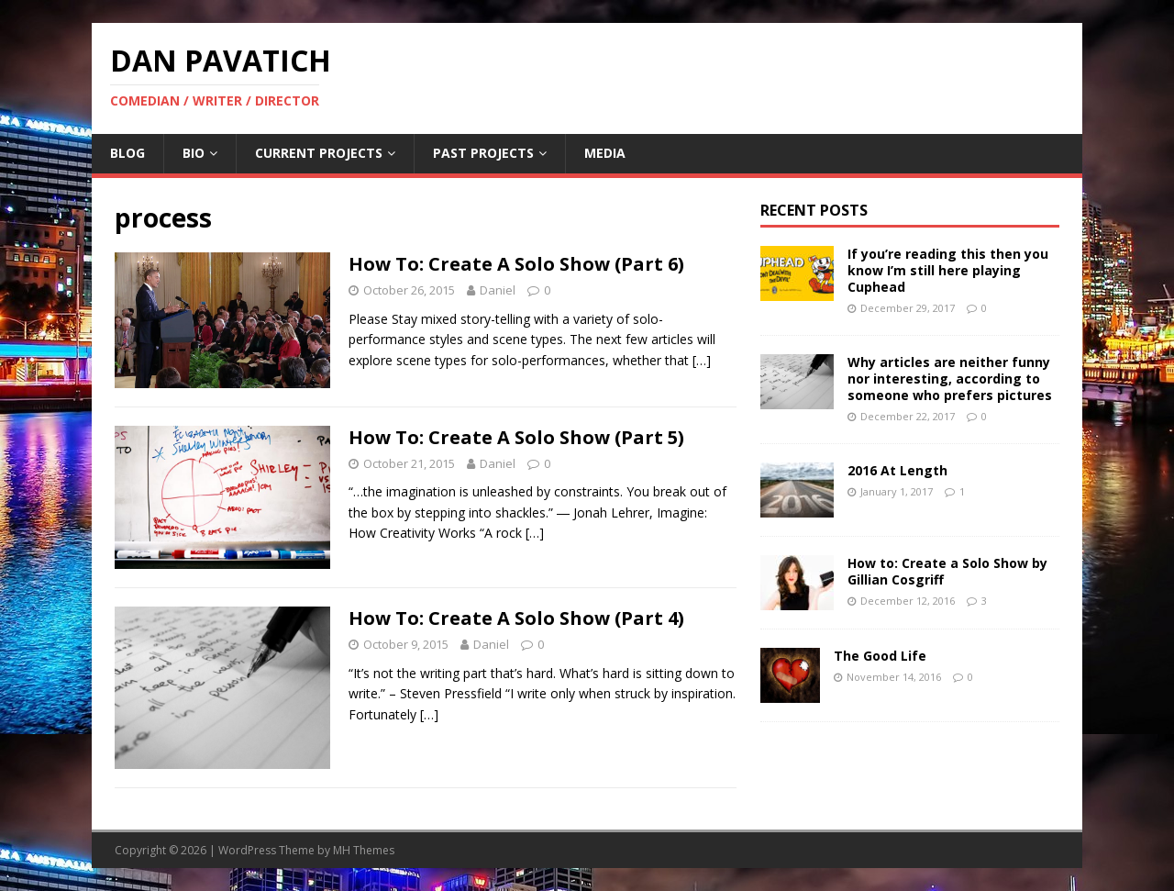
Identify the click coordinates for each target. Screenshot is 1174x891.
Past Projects (483, 152)
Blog (127, 152)
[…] (701, 360)
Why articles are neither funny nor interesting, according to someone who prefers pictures (949, 378)
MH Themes (363, 850)
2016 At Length (897, 470)
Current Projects (318, 152)
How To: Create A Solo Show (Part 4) (516, 618)
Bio (194, 152)
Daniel (497, 290)
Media (605, 152)
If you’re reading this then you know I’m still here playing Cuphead (947, 270)
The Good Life (880, 655)
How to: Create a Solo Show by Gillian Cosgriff (947, 571)
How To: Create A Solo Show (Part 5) (516, 437)
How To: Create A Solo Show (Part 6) (516, 263)
